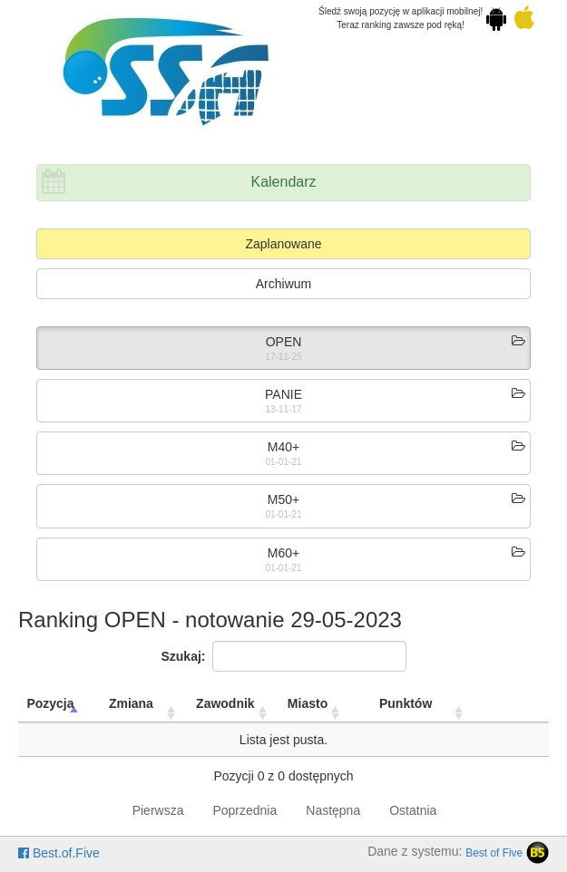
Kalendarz (283, 181)
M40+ (283, 447)
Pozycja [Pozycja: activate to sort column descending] (49, 703)
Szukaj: (283, 656)
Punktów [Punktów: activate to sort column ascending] (405, 703)
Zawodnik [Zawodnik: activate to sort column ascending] (225, 703)
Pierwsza (158, 810)
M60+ (283, 553)
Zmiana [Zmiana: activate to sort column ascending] (131, 703)
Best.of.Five (59, 853)
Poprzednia (244, 810)
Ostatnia (412, 810)
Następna (333, 810)
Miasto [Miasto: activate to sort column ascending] (307, 703)
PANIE (283, 394)
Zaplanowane (283, 244)
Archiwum (283, 283)
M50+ (283, 499)
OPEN (284, 341)
